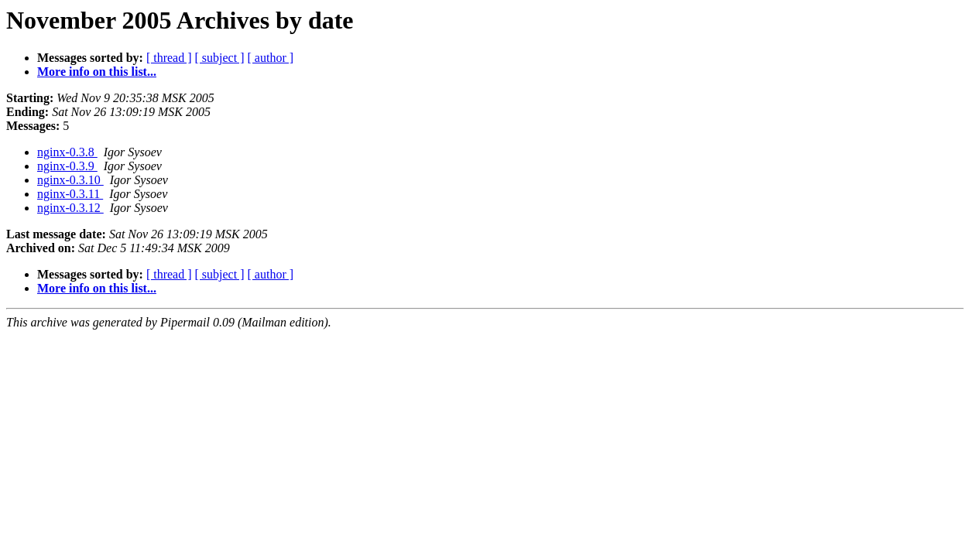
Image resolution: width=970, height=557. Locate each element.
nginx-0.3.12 (70, 207)
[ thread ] (169, 57)
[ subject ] (220, 57)
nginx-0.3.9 (67, 166)
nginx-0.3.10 (70, 179)
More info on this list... (96, 71)
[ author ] (271, 57)
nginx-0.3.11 (70, 193)
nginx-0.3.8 (67, 152)
